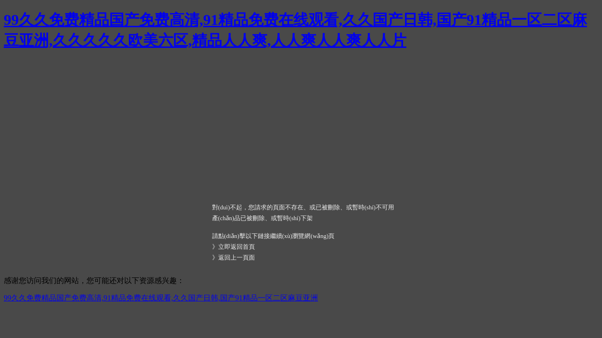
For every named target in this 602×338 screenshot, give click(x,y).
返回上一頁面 (236, 257)
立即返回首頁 (236, 246)
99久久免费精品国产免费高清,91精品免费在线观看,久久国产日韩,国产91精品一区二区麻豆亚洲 (161, 298)
